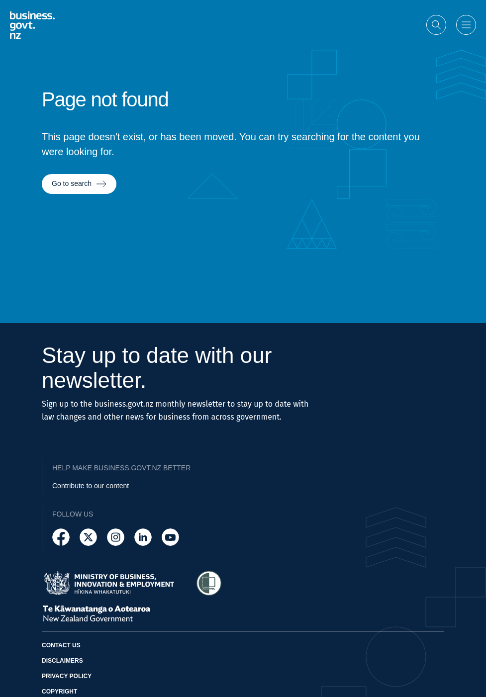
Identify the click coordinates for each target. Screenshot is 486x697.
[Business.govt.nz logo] (32, 24)
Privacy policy (67, 676)
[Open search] (436, 25)
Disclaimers (62, 660)
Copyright (59, 691)
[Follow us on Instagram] (115, 537)
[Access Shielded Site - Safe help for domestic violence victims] (208, 583)
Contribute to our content (90, 486)
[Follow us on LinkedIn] (143, 537)
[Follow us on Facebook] (61, 537)
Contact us (61, 645)
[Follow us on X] (88, 537)
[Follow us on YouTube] (170, 537)
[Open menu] (466, 25)
